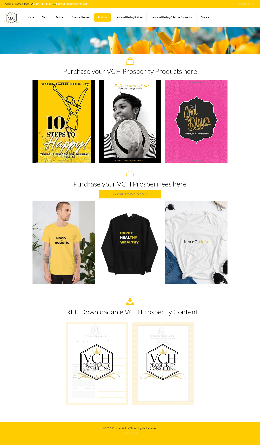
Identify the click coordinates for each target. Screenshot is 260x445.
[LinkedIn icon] (240, 3)
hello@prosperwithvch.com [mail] (72, 3)
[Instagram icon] (244, 3)
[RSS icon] (253, 3)
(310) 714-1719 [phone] (42, 3)
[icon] (248, 3)
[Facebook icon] (236, 3)
